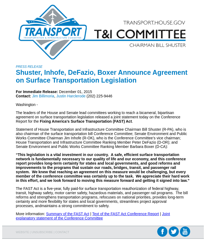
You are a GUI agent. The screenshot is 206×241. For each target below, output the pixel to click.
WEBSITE (22, 232)
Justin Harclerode (71, 96)
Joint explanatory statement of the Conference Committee (93, 216)
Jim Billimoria (43, 96)
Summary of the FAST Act (67, 214)
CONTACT (62, 232)
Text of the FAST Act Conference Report (125, 214)
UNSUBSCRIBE (42, 232)
